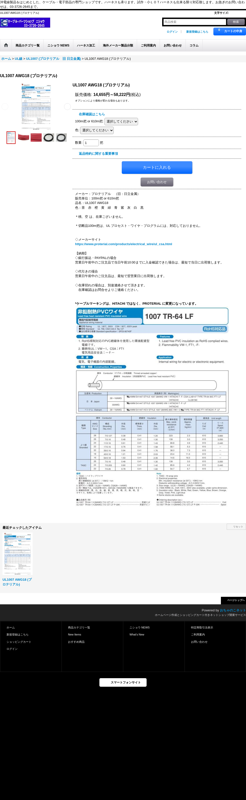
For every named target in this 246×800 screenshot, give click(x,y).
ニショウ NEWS (140, 627)
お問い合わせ (157, 182)
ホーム (11, 627)
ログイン (172, 31)
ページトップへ (236, 600)
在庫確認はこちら (92, 114)
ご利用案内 (198, 634)
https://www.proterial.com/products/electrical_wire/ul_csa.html (123, 244)
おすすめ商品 (76, 641)
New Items (74, 634)
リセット (238, 526)
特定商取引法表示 (202, 627)
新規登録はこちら (197, 31)
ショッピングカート (19, 641)
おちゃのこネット (233, 610)
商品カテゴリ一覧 (79, 627)
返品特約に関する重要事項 (98, 153)
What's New (137, 634)
